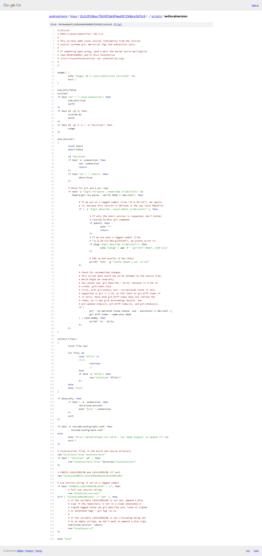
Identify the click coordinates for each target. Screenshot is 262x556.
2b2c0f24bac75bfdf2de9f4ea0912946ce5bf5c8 (112, 16)
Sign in (255, 5)
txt (248, 550)
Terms (38, 550)
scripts (157, 16)
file (117, 24)
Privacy (29, 550)
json (256, 550)
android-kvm (58, 16)
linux (73, 16)
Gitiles (20, 550)
